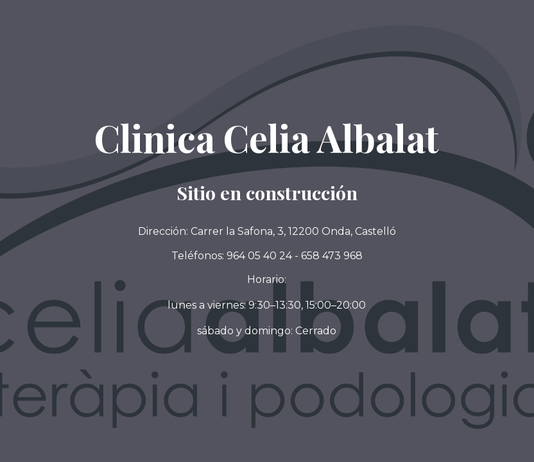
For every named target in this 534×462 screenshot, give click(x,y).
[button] (267, 331)
